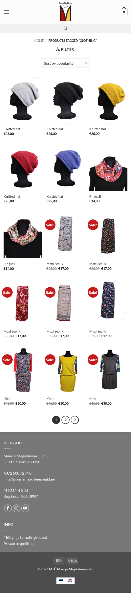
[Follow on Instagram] (16, 508)
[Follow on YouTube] (25, 508)
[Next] (75, 420)
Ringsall (95, 196)
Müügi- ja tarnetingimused (25, 537)
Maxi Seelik (54, 264)
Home (39, 40)
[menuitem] (61, 580)
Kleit (7, 399)
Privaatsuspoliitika (19, 543)
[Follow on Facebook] (8, 508)
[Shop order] (65, 63)
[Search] (65, 28)
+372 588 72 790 (17, 473)
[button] (6, 12)
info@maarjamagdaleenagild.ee (29, 479)
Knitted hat (12, 129)
